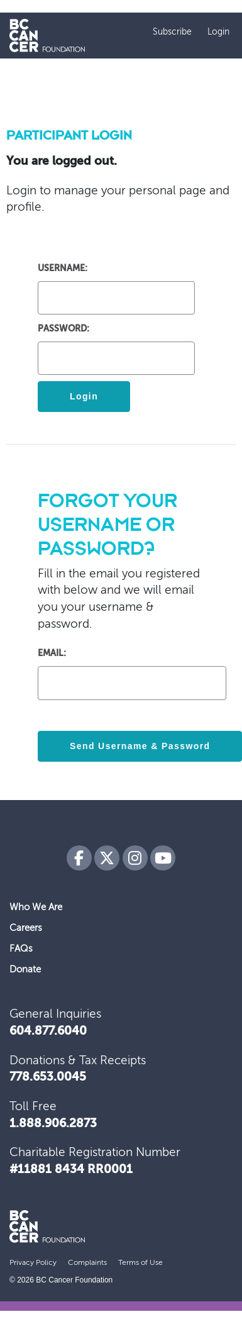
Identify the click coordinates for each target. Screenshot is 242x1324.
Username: (62, 268)
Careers (25, 928)
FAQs (21, 949)
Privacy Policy (33, 1263)
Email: (52, 653)
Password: (63, 329)
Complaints (87, 1263)
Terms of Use (140, 1263)
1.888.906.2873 (53, 1124)
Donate (25, 969)
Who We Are (35, 907)
